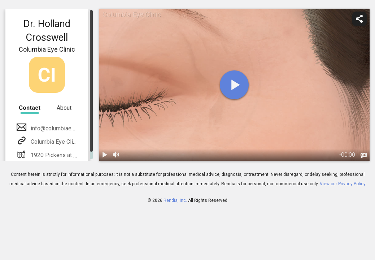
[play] (234, 84)
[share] (359, 19)
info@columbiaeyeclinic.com (66, 128)
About (64, 107)
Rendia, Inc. (175, 200)
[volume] (116, 155)
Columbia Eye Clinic (54, 141)
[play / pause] (105, 155)
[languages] (364, 155)
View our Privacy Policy (343, 183)
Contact (29, 107)
